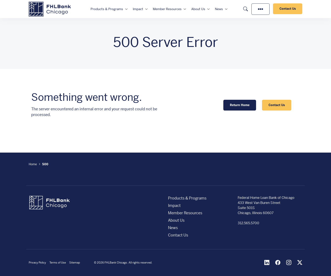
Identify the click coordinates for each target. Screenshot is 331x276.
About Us (198, 9)
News (219, 9)
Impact (138, 9)
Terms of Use (57, 262)
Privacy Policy (37, 262)
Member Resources (167, 9)
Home (33, 164)
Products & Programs (107, 9)
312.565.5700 (248, 223)
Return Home (240, 105)
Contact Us (287, 9)
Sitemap (74, 262)
